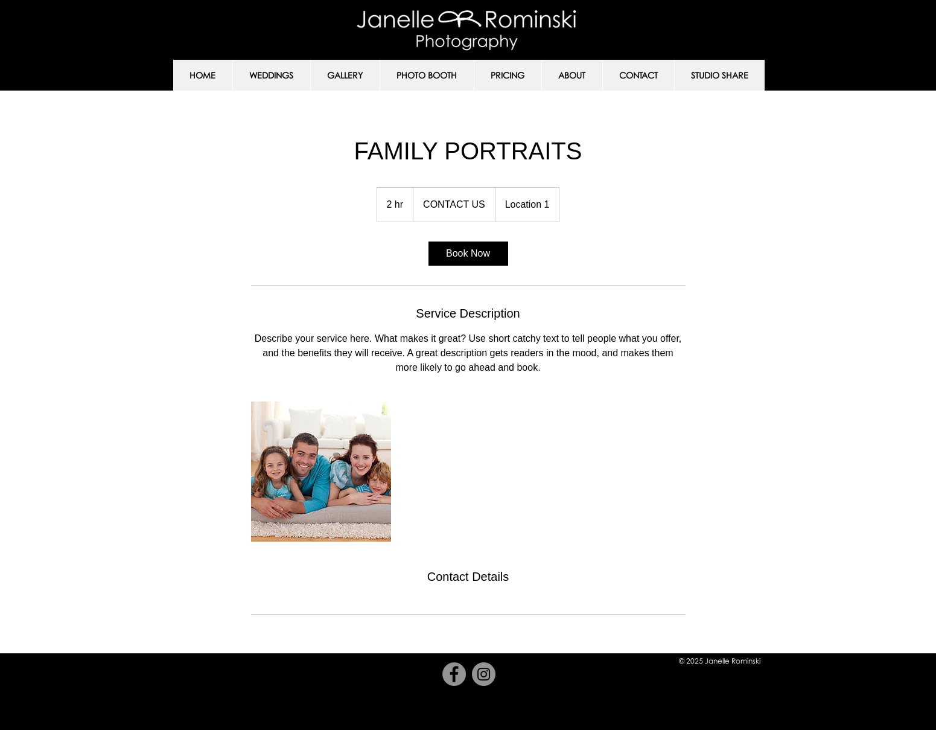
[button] (271, 75)
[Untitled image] (321, 472)
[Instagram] (483, 674)
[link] (468, 254)
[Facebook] (454, 674)
